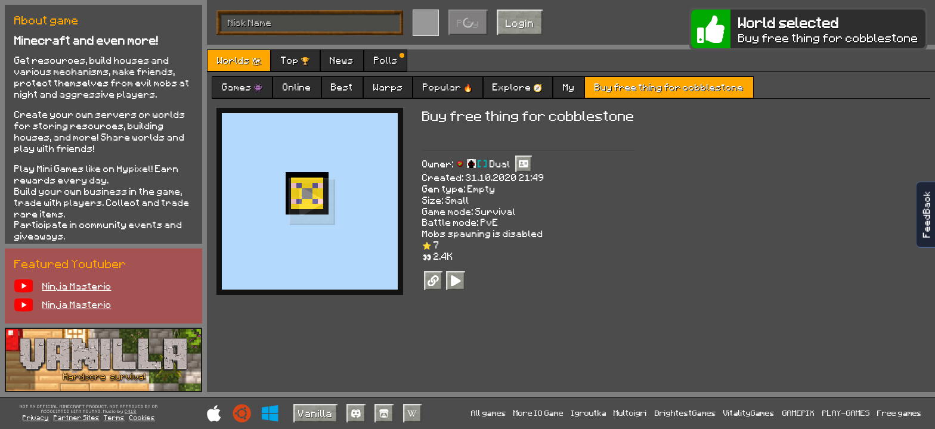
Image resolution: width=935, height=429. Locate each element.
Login (520, 22)
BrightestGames (685, 412)
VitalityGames (749, 412)
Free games (899, 412)
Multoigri (630, 412)
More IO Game (538, 412)
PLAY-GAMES (846, 412)
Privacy (36, 417)
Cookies (142, 417)
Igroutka (588, 412)
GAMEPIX (798, 412)
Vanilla (315, 413)
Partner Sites (77, 417)
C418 (131, 412)
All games (488, 412)
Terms (114, 417)
